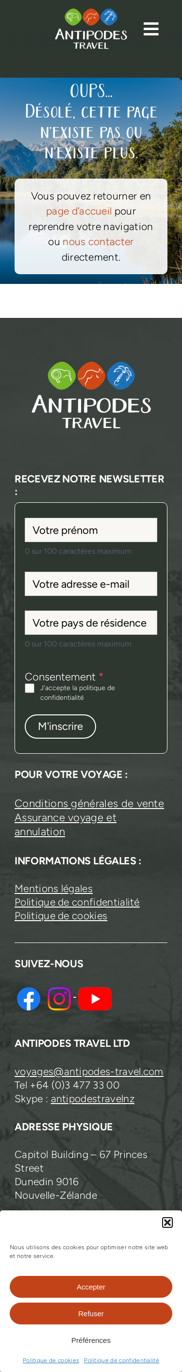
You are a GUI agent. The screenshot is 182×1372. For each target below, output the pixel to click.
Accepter (91, 1287)
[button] (167, 1222)
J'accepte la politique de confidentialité (77, 693)
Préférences (91, 1340)
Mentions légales (54, 888)
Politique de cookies (51, 1360)
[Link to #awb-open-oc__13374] (151, 28)
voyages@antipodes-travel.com (89, 1071)
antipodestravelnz (92, 1098)
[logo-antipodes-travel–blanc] (91, 12)
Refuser (91, 1313)
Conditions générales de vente (89, 803)
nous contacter (98, 241)
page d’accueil (79, 211)
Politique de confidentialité (121, 1360)
